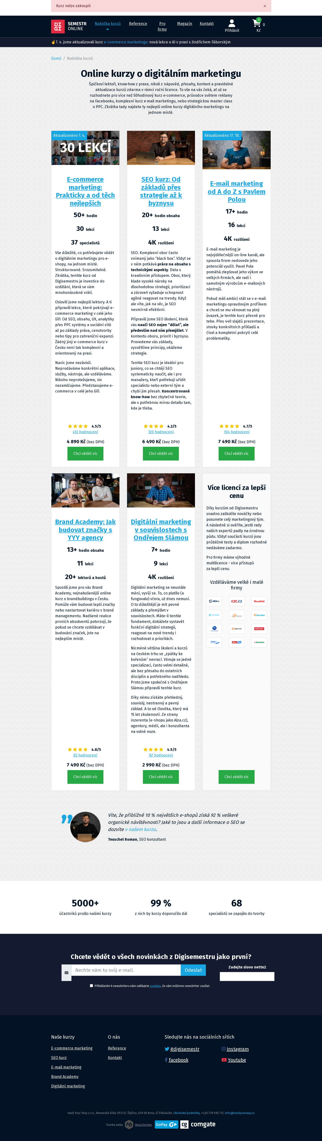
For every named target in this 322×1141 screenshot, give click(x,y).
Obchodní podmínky (186, 1113)
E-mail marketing (66, 1067)
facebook (178, 1060)
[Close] (265, 6)
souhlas (155, 986)
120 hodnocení (161, 432)
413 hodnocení (85, 432)
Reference (138, 23)
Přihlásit (232, 26)
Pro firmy (162, 26)
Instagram (238, 1049)
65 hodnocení (85, 755)
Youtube (237, 1060)
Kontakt (207, 23)
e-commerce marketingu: (126, 42)
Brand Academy (65, 1076)
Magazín (184, 23)
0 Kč (258, 25)
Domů (56, 58)
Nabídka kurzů (108, 26)
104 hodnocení (237, 432)
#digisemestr (184, 1049)
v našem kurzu (140, 829)
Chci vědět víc (85, 453)
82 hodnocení (161, 755)
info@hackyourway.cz (240, 1113)
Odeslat (193, 970)
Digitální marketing (68, 1086)
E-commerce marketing (72, 1048)
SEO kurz (59, 1057)
